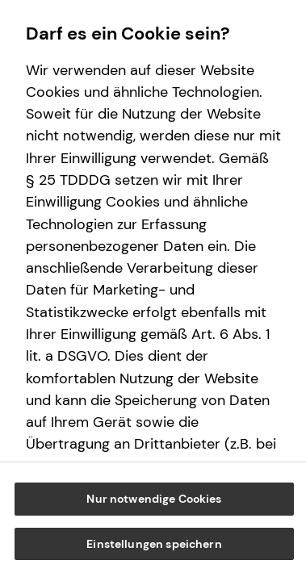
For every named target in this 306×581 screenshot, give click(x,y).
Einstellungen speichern (153, 544)
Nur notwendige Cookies (153, 498)
